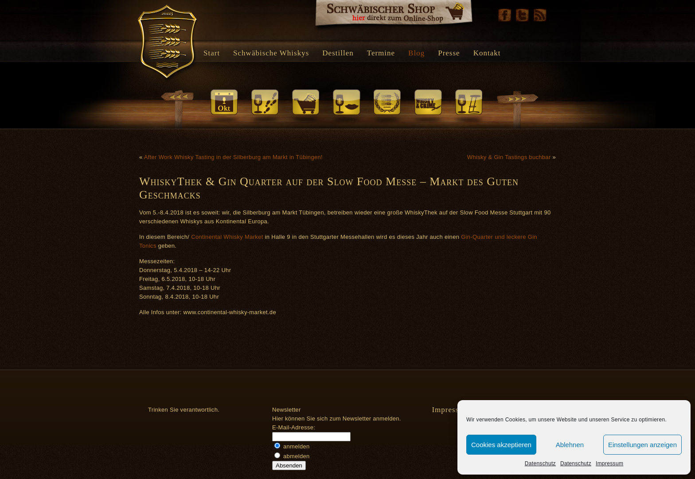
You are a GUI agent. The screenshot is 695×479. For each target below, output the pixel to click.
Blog (416, 53)
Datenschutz (540, 463)
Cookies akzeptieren (501, 444)
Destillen (337, 53)
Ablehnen (570, 444)
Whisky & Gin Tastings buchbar (509, 157)
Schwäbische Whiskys (271, 53)
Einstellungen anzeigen (642, 444)
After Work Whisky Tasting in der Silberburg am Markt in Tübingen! (233, 157)
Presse (449, 53)
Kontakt (487, 53)
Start (211, 53)
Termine (381, 53)
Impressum (609, 463)
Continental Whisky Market (227, 237)
